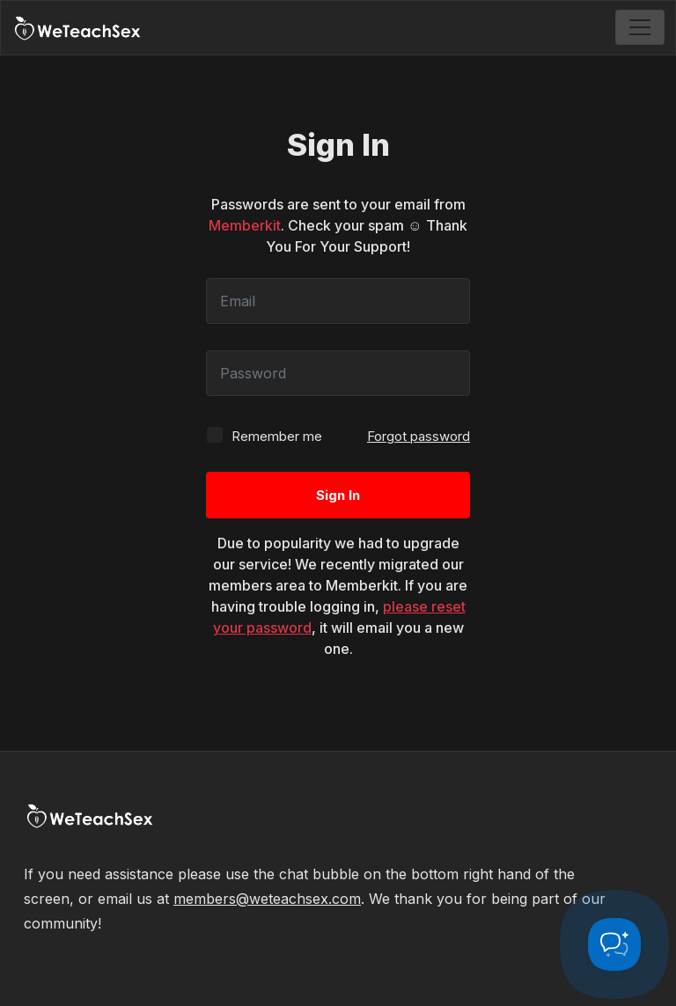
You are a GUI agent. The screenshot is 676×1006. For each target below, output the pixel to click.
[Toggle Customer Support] (614, 944)
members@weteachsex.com (267, 898)
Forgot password (418, 436)
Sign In (338, 495)
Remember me (264, 435)
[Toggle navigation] (640, 27)
